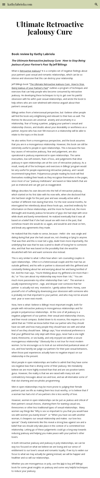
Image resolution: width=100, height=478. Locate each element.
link (62, 463)
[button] (4, 4)
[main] (50, 28)
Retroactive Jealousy (30, 70)
